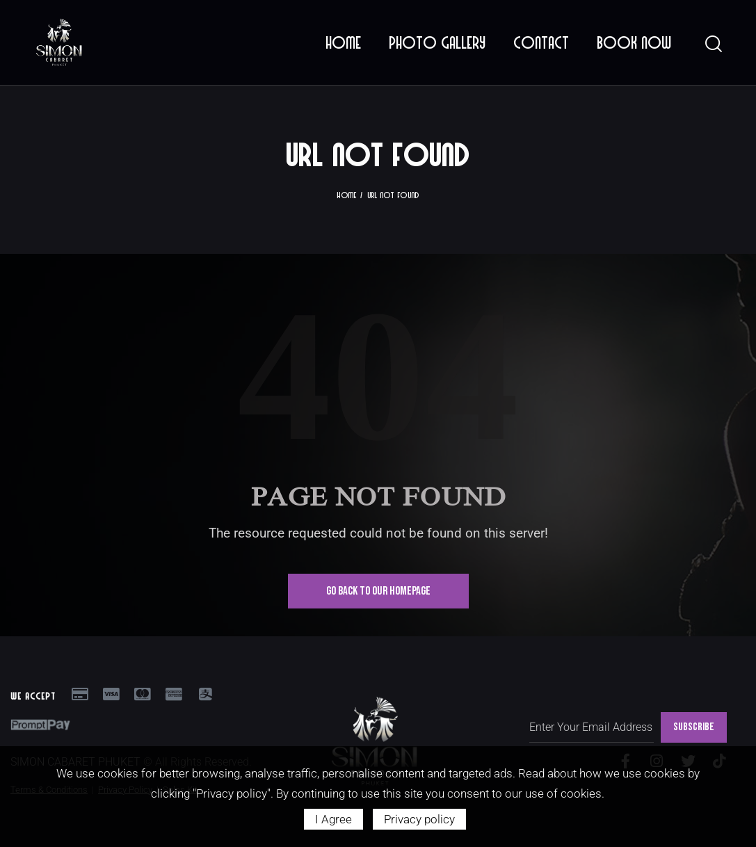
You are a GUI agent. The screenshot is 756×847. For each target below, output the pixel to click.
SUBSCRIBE (693, 727)
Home (346, 195)
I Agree (333, 819)
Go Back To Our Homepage (378, 591)
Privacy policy (419, 819)
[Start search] (712, 44)
